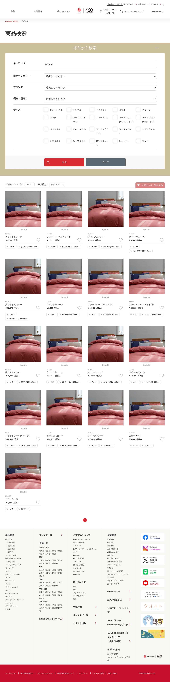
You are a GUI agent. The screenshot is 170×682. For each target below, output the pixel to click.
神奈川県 (55, 563)
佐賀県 (47, 605)
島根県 (47, 592)
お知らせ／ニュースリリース (117, 574)
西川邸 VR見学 (113, 584)
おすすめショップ (81, 535)
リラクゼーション (11, 606)
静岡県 (60, 573)
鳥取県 (41, 592)
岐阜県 (54, 573)
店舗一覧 (43, 543)
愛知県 (41, 576)
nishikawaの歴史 (113, 552)
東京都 (47, 563)
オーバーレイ (10, 581)
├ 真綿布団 (11, 549)
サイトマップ (83, 673)
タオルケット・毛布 (12, 574)
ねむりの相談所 (78, 543)
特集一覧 (77, 607)
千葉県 (41, 563)
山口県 (41, 595)
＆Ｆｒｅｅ (77, 546)
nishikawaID (157, 11)
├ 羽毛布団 (11, 543)
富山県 (47, 570)
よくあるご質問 (112, 654)
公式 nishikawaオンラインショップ (118, 637)
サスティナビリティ (114, 565)
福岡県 (41, 605)
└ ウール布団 (11, 555)
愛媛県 (60, 595)
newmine (76, 574)
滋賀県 (47, 583)
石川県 (54, 570)
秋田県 (41, 554)
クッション (9, 603)
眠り (74, 586)
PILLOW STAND (79, 558)
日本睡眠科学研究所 (114, 562)
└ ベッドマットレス (14, 565)
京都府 (54, 583)
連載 (74, 599)
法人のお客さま (129, 4)
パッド (7, 577)
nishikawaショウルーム (50, 619)
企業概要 (110, 543)
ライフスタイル (78, 596)
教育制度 (110, 555)
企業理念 (110, 546)
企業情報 (111, 535)
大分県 (41, 608)
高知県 (41, 598)
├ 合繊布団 (11, 546)
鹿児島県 (55, 608)
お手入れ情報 (79, 623)
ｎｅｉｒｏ (77, 562)
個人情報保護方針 (26, 673)
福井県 (60, 570)
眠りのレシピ (79, 582)
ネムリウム (77, 568)
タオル (7, 584)
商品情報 (9, 535)
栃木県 (47, 560)
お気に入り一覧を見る (150, 185)
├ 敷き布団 (11, 562)
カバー (7, 571)
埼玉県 (60, 560)
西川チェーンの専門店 (115, 571)
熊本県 (60, 605)
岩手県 (54, 551)
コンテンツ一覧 (80, 615)
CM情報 (110, 568)
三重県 (41, 583)
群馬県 (54, 560)
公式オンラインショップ (118, 610)
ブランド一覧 (45, 535)
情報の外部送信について (66, 673)
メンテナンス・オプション (14, 600)
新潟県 (41, 570)
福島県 (54, 554)
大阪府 (60, 583)
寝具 (74, 590)
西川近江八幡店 (78, 565)
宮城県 (60, 551)
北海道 (41, 551)
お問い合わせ (142, 4)
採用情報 (110, 577)
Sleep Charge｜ (117, 623)
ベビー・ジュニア (11, 587)
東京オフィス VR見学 (115, 581)
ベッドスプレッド (11, 593)
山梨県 (41, 573)
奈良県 (47, 586)
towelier (76, 555)
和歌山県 (55, 586)
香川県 (54, 595)
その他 (7, 609)
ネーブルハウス (78, 571)
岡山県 (54, 592)
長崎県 (54, 605)
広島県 (60, 592)
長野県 (47, 573)
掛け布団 (8, 539)
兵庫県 (41, 586)
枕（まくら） (10, 568)
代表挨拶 (110, 539)
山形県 (47, 554)
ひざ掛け (8, 597)
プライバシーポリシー (45, 673)
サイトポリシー (10, 673)
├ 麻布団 (10, 552)
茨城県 (41, 560)
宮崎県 (47, 608)
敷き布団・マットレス (13, 558)
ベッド (7, 590)
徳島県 (47, 595)
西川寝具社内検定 (113, 558)
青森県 (47, 551)
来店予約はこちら (115, 4)
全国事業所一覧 (112, 549)
